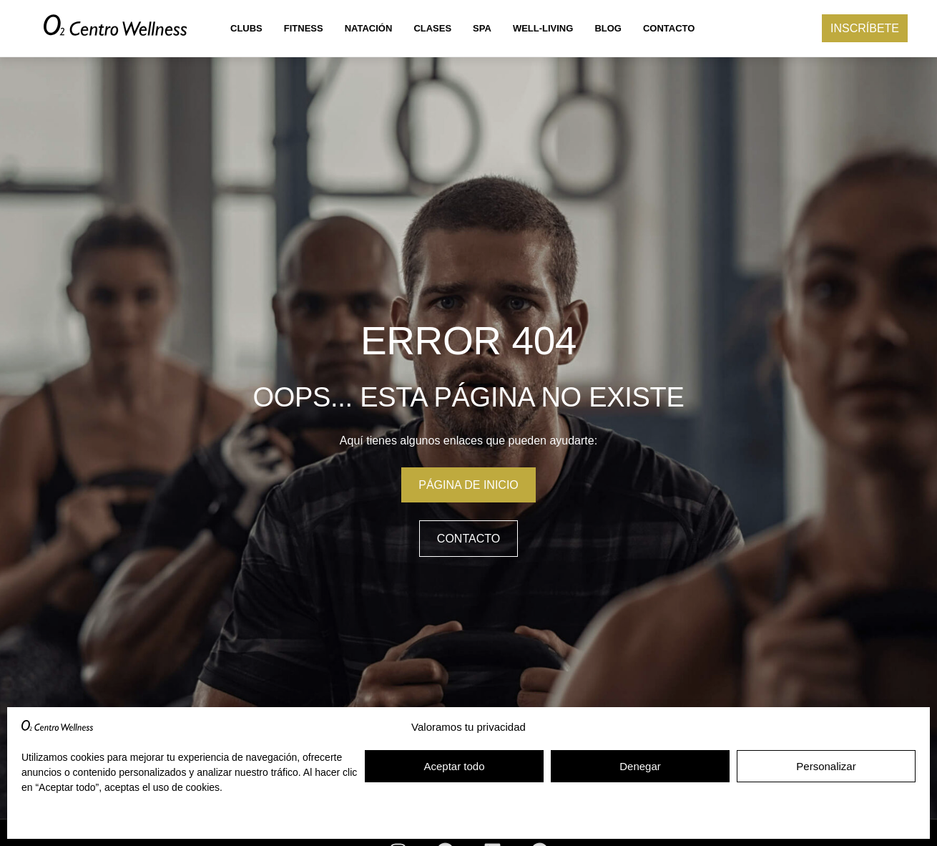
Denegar (640, 766)
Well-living (543, 28)
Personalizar (825, 766)
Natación (369, 28)
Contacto (669, 28)
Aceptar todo (453, 766)
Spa (482, 28)
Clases (432, 28)
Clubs (246, 28)
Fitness (303, 28)
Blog (608, 28)
